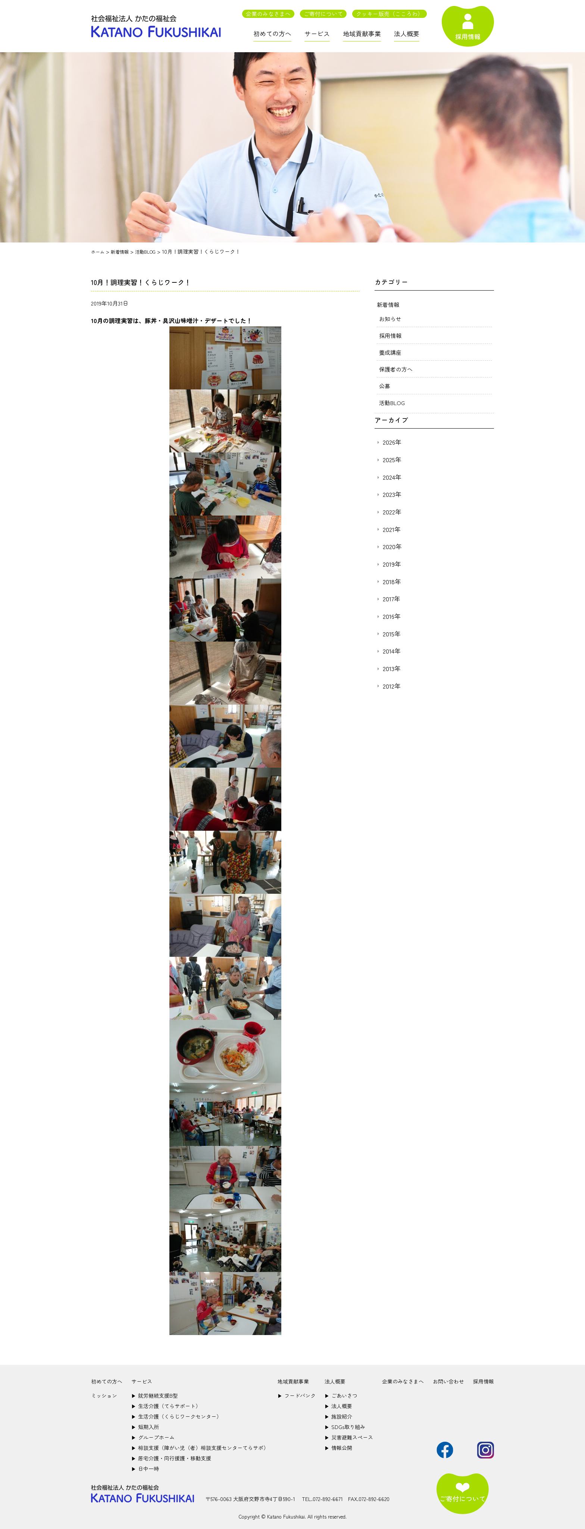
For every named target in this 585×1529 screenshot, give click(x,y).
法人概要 (406, 33)
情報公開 (338, 1447)
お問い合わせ (448, 1381)
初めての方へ (272, 33)
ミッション (104, 1395)
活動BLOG (393, 402)
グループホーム (153, 1437)
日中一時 (145, 1468)
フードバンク (297, 1395)
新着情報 (389, 304)
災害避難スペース (349, 1437)
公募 (385, 385)
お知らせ (391, 318)
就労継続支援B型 (154, 1395)
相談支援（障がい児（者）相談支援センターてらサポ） (200, 1447)
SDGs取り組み (345, 1427)
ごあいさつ (341, 1395)
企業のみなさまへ (268, 14)
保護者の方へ (397, 368)
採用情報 (391, 335)
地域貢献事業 (362, 33)
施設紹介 (338, 1416)
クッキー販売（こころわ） (389, 14)
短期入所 (145, 1427)
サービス (317, 33)
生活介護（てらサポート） (166, 1406)
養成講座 (391, 352)
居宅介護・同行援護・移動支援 (171, 1458)
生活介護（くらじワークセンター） (176, 1416)
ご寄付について (323, 14)
